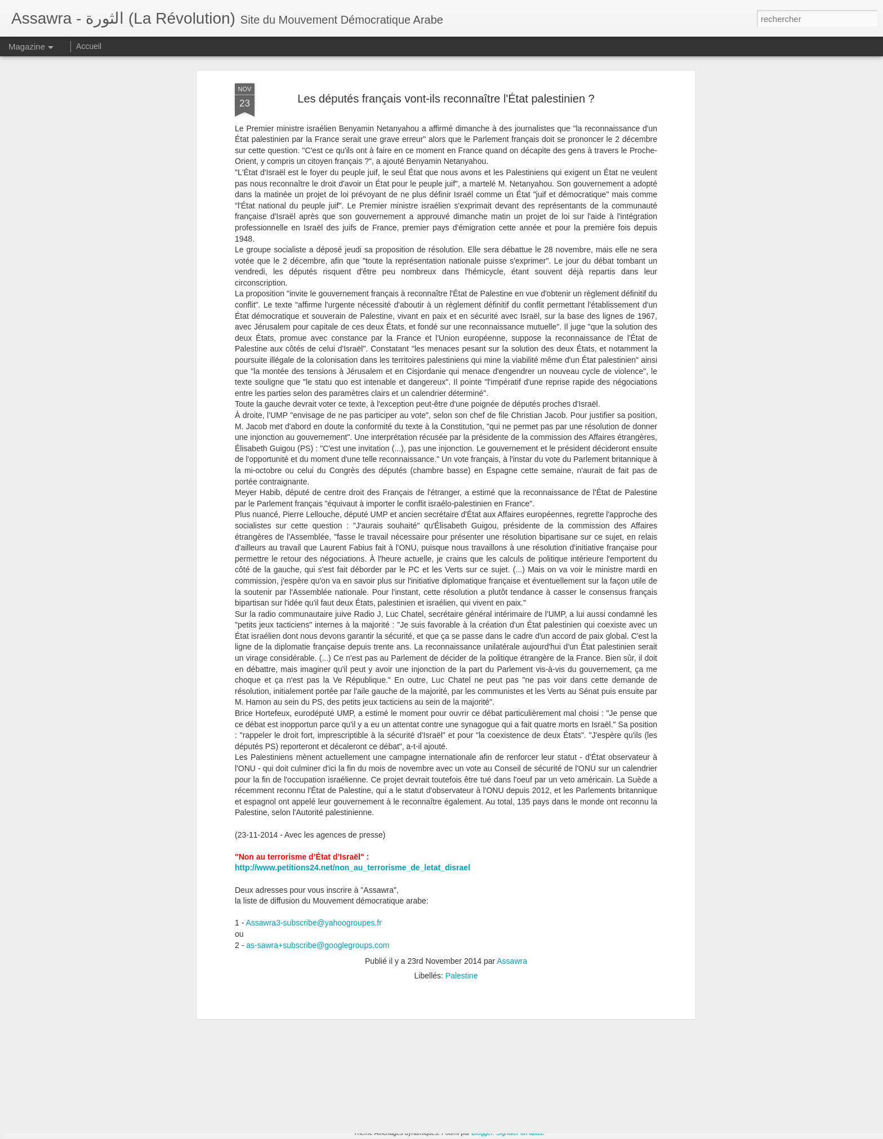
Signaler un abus (519, 1132)
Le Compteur (354, 998)
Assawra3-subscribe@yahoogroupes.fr (313, 722)
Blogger (481, 1132)
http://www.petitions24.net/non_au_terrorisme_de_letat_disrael (352, 667)
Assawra (512, 761)
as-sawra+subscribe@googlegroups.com (317, 744)
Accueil (88, 46)
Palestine (461, 775)
